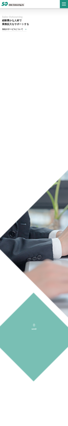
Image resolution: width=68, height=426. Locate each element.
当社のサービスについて (12, 29)
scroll (34, 329)
